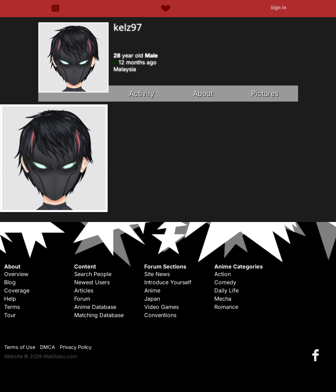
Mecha (222, 298)
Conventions (160, 315)
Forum (82, 298)
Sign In (278, 7)
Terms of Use (19, 347)
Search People (92, 274)
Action (222, 274)
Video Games (161, 306)
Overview (16, 274)
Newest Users (92, 282)
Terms (12, 306)
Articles (83, 290)
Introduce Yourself (167, 282)
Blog (10, 282)
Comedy (225, 282)
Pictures (265, 93)
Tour (10, 315)
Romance (226, 306)
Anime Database (95, 306)
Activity (141, 93)
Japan (152, 298)
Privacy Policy (76, 347)
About (203, 93)
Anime (152, 290)
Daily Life (226, 290)
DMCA (47, 347)
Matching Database (99, 315)
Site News (157, 274)
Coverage (16, 290)
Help (10, 298)
